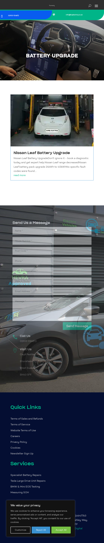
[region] (40, 518)
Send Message (77, 326)
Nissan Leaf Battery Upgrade (42, 153)
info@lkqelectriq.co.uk (74, 15)
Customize (20, 530)
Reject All (41, 530)
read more (20, 175)
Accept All (61, 530)
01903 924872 (13, 16)
